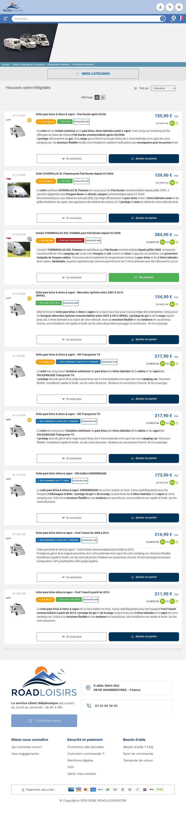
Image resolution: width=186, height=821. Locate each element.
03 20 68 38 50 (106, 706)
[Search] (89, 19)
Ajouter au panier (144, 158)
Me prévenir (144, 277)
